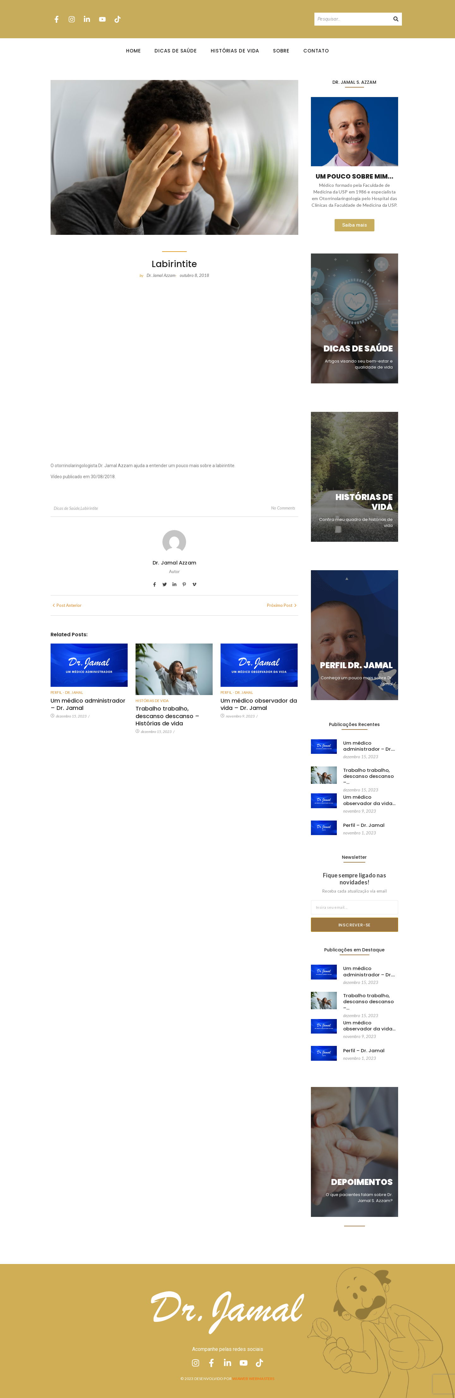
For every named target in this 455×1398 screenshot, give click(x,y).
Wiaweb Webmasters (253, 1378)
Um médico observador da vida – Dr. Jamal (258, 704)
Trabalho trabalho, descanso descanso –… (370, 772)
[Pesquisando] (352, 19)
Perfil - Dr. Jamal (67, 692)
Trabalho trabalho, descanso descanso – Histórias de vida (166, 715)
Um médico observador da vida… (367, 799)
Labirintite (89, 508)
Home (133, 50)
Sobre (281, 50)
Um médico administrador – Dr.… (367, 745)
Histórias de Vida (235, 50)
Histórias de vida (152, 701)
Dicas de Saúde (176, 50)
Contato (316, 50)
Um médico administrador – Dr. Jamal (87, 704)
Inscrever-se (354, 925)
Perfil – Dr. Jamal (362, 825)
